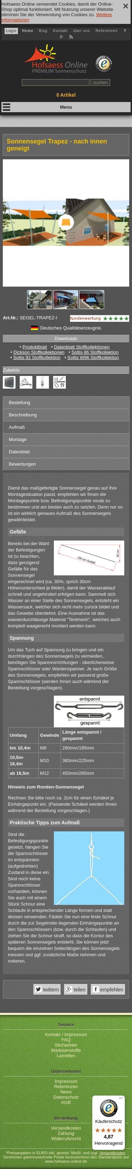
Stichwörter (66, 1045)
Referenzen (106, 31)
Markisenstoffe (66, 1050)
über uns (81, 31)
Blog (43, 31)
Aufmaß (17, 427)
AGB (66, 1102)
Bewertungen (22, 464)
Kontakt (60, 31)
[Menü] (121, 1099)
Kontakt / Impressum (66, 1034)
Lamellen (66, 1055)
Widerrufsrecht (66, 1138)
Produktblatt (35, 347)
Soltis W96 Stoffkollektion (93, 357)
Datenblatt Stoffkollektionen (81, 347)
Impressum (66, 1081)
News (66, 1091)
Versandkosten (66, 1128)
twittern (50, 989)
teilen (78, 989)
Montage (18, 439)
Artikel (66, 95)
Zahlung (66, 1133)
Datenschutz (65, 1097)
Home (27, 31)
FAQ (65, 1039)
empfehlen (111, 989)
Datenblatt (19, 451)
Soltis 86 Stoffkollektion (95, 352)
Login (11, 31)
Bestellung (19, 402)
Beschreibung (23, 414)
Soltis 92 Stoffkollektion (36, 357)
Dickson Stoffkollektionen (38, 352)
